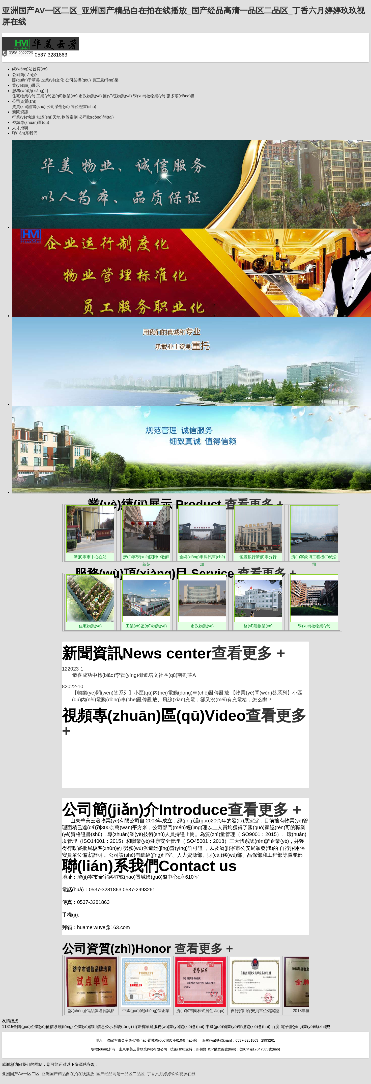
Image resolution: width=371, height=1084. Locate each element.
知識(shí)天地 (48, 117)
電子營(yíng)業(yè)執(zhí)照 (305, 1026)
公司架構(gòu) (78, 80)
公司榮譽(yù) (58, 106)
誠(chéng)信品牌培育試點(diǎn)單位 (91, 1012)
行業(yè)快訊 (23, 117)
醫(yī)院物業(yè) (117, 96)
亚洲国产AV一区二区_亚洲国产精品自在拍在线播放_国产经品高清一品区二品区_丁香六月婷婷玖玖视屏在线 (98, 1074)
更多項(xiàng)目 (180, 96)
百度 (275, 1026)
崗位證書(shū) (83, 106)
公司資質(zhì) (24, 101)
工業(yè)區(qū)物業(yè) (57, 96)
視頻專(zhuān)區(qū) (30, 122)
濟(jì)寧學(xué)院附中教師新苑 (146, 558)
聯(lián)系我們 (24, 133)
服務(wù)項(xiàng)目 (30, 91)
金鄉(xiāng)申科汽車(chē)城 (202, 558)
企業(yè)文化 (52, 80)
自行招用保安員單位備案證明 (255, 1012)
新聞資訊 (20, 112)
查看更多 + (254, 504)
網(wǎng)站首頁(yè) (30, 69)
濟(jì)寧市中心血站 (90, 557)
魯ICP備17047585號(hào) (260, 1049)
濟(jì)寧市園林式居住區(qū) (200, 1011)
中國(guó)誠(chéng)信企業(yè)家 (146, 1012)
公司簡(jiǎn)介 (24, 75)
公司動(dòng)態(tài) (96, 117)
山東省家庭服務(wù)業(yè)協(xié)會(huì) (169, 1026)
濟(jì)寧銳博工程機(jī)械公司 (314, 558)
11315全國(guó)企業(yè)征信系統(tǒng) (37, 1026)
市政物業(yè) (90, 96)
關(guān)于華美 (26, 80)
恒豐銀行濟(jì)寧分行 (258, 557)
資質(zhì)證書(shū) (28, 106)
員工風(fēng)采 (105, 80)
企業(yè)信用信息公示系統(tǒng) (103, 1026)
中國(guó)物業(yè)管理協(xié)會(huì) (238, 1026)
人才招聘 (20, 128)
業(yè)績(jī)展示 (26, 85)
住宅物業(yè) (23, 96)
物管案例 (70, 117)
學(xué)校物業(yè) (149, 96)
